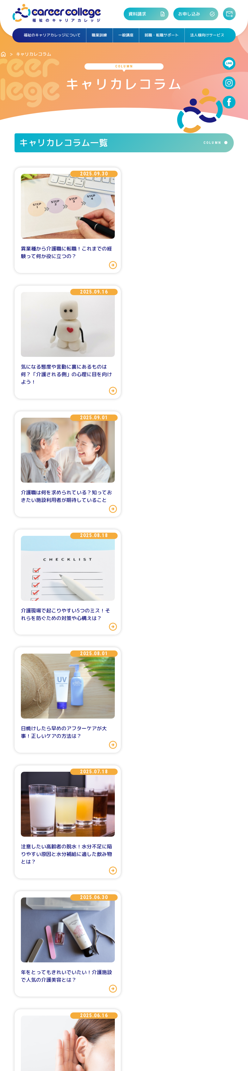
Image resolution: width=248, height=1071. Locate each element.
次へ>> (173, 809)
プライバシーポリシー (171, 1031)
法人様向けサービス (208, 35)
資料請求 (150, 14)
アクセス (168, 930)
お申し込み (197, 14)
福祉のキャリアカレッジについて (50, 35)
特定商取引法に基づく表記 (108, 1031)
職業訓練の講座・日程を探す (81, 929)
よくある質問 (166, 850)
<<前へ (71, 809)
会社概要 (62, 1031)
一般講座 (125, 35)
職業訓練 (99, 35)
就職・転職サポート (162, 35)
